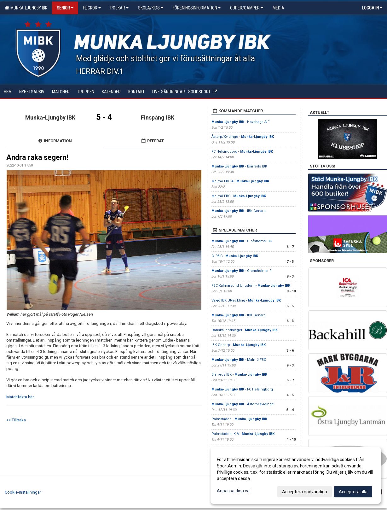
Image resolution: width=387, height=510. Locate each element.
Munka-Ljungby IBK (26, 7)
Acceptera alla (353, 491)
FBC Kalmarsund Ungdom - (250, 286)
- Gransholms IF (241, 271)
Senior (65, 7)
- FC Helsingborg (242, 389)
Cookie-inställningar (23, 492)
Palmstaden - (239, 419)
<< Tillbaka (16, 420)
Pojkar (119, 7)
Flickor (92, 7)
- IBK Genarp (238, 211)
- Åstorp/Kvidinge (242, 404)
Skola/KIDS (150, 7)
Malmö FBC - (238, 196)
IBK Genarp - (238, 345)
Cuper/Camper (246, 7)
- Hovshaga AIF (240, 122)
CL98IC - (234, 256)
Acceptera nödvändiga (304, 491)
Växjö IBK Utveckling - (246, 300)
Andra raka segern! (37, 157)
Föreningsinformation (197, 7)
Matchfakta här (20, 397)
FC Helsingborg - (242, 151)
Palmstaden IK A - (242, 434)
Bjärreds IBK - (239, 374)
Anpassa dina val (234, 490)
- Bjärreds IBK (239, 166)
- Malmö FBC (238, 360)
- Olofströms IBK (241, 241)
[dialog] (296, 475)
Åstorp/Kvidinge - (242, 137)
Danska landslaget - (244, 330)
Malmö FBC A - (240, 181)
